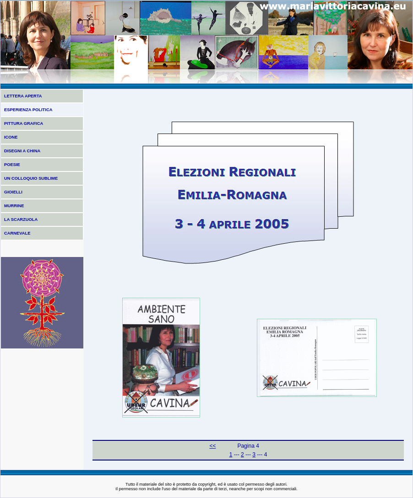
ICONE (11, 137)
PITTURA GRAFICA (23, 123)
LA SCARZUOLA (21, 219)
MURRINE (14, 205)
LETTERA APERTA (23, 96)
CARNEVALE (17, 233)
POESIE (12, 164)
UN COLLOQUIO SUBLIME (31, 178)
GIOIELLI (13, 192)
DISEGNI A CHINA (22, 151)
